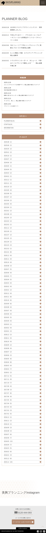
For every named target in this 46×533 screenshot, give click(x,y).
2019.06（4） (8, 314)
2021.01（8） (8, 252)
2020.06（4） (8, 273)
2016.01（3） (8, 455)
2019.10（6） (8, 300)
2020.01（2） (8, 290)
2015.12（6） (8, 458)
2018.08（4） (8, 348)
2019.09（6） (8, 304)
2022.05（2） (8, 218)
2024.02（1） (8, 176)
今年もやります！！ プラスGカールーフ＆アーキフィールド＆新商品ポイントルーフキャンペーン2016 (26, 37)
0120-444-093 (25, 512)
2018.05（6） (8, 359)
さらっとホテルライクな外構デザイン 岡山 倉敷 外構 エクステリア (22, 84)
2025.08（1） (8, 142)
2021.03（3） (8, 245)
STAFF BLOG (8, 124)
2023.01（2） (8, 211)
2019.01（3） (8, 331)
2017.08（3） (8, 390)
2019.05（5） (8, 317)
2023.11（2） (8, 183)
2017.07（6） (8, 393)
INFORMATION (8, 128)
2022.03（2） (8, 221)
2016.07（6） (8, 434)
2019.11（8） (8, 297)
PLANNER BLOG (9, 121)
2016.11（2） (8, 421)
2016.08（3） (8, 431)
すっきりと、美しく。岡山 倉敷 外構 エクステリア (17, 100)
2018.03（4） (8, 365)
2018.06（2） (8, 355)
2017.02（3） (8, 410)
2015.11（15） (8, 462)
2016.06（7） (8, 438)
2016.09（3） (8, 427)
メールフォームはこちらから (22, 522)
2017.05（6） (8, 400)
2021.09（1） (8, 231)
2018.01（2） (8, 372)
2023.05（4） (8, 204)
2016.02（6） (8, 452)
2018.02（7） (8, 369)
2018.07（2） (8, 352)
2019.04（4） (8, 321)
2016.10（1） (8, 424)
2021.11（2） (8, 228)
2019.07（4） (8, 310)
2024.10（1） (8, 156)
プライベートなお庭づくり (11, 106)
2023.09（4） (8, 190)
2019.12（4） (8, 293)
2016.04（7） (8, 445)
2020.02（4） (8, 286)
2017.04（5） (8, 403)
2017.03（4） (8, 407)
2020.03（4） (8, 283)
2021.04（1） (8, 242)
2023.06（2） (8, 200)
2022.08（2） (8, 214)
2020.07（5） (8, 269)
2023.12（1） (8, 180)
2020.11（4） (8, 259)
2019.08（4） (8, 307)
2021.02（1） (8, 248)
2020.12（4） (8, 255)
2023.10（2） (8, 187)
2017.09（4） (8, 386)
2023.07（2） (8, 197)
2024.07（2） (8, 159)
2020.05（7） (8, 276)
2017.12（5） (8, 376)
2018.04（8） (8, 362)
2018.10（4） (8, 341)
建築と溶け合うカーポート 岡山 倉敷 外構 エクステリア (19, 95)
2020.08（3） (8, 266)
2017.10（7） (8, 383)
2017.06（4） (8, 396)
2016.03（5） (8, 448)
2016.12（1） (8, 417)
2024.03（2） (8, 173)
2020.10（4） (8, 262)
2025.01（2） (8, 152)
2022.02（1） (8, 224)
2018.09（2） (8, 345)
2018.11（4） (8, 338)
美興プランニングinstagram (21, 492)
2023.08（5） (8, 193)
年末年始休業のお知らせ (10, 90)
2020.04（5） (8, 279)
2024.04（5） (8, 169)
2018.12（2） (8, 335)
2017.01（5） (8, 414)
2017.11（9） (8, 379)
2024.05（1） (8, 166)
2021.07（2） (8, 235)
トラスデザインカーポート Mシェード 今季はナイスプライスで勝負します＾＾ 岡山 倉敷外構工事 (26, 63)
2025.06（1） (8, 145)
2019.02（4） (8, 328)
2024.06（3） (8, 162)
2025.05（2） (8, 149)
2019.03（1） (8, 324)
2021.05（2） (8, 238)
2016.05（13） (8, 441)
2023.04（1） (8, 207)
